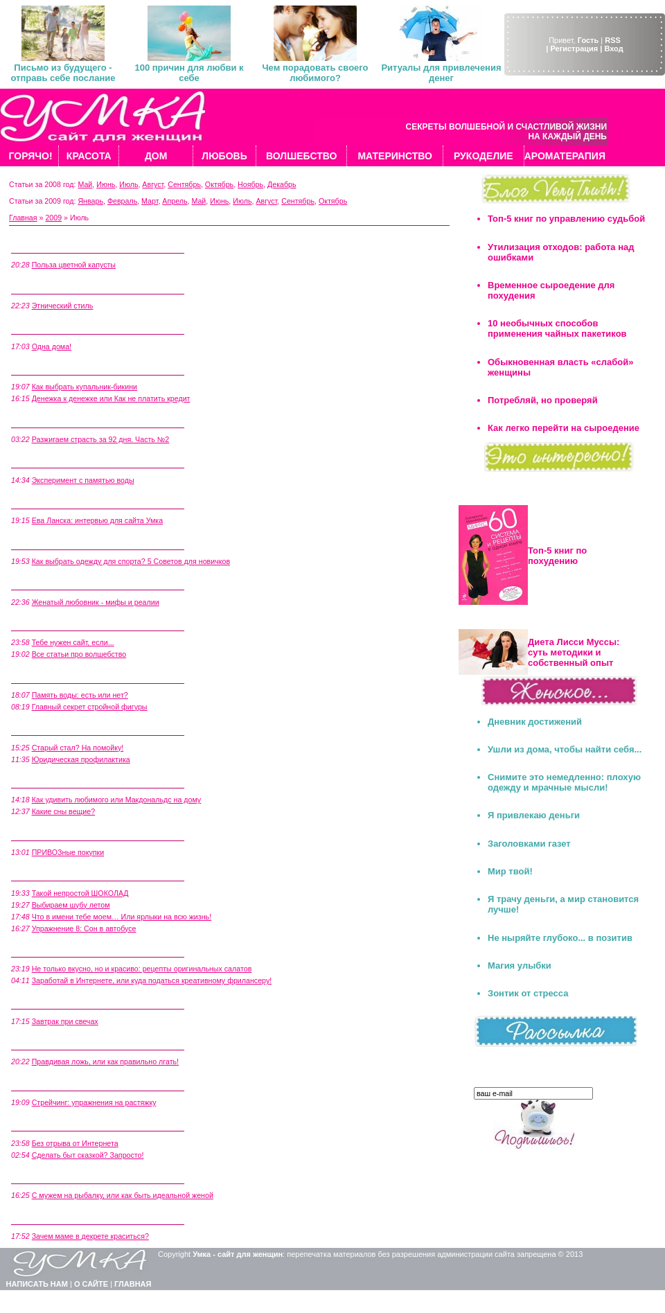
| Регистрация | (574, 48)
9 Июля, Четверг (41, 949)
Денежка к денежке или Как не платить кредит (111, 398)
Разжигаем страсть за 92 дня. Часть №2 (101, 439)
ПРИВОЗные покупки (68, 852)
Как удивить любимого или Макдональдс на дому (117, 799)
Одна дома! (51, 346)
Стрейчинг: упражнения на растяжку (94, 1102)
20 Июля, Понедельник (53, 541)
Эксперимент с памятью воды (83, 480)
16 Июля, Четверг (43, 675)
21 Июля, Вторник (43, 501)
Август (152, 184)
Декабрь (281, 184)
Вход (613, 48)
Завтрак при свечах (65, 1021)
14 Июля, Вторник (43, 780)
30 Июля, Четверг (43, 285)
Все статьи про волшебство (79, 654)
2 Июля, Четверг (41, 1176)
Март (149, 201)
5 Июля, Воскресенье (50, 1082)
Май (85, 184)
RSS (613, 40)
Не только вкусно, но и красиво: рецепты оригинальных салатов (142, 968)
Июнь (105, 184)
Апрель (174, 201)
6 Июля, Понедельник (51, 1042)
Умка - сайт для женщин (238, 1254)
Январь (90, 201)
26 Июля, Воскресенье (52, 460)
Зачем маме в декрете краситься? (90, 1236)
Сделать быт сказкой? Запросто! (88, 1155)
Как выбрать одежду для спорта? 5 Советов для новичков (131, 561)
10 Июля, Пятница (44, 873)
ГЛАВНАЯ (132, 1284)
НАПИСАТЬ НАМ (37, 1284)
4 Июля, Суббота (41, 1123)
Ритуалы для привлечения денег (441, 72)
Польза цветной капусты (74, 265)
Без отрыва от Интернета (75, 1143)
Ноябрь (250, 184)
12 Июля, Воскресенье (52, 832)
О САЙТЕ (91, 1284)
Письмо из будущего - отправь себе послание (62, 72)
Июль (128, 184)
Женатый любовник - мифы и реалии (95, 602)
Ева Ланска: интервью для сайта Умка (97, 520)
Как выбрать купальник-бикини (84, 386)
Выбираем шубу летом (71, 905)
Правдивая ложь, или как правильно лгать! (105, 1061)
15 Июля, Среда (40, 727)
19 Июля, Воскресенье (52, 582)
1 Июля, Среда (37, 1216)
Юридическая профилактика (81, 759)
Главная (23, 217)
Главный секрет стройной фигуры (90, 707)
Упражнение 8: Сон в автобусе (84, 928)
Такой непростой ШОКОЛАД (80, 893)
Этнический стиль (63, 305)
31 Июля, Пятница (44, 245)
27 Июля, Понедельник (53, 419)
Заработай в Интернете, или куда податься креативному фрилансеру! (152, 980)
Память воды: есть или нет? (80, 695)
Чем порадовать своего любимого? (315, 72)
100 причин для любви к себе (188, 72)
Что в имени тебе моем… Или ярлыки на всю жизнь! (121, 917)
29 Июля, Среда (40, 326)
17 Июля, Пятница (44, 623)
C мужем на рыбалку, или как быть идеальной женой (122, 1195)
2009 (53, 217)
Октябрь (219, 184)
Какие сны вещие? (64, 811)
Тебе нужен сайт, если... (73, 642)
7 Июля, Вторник (41, 1001)
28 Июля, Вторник (43, 367)
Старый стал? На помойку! (78, 747)
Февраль (122, 201)
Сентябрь (184, 184)
